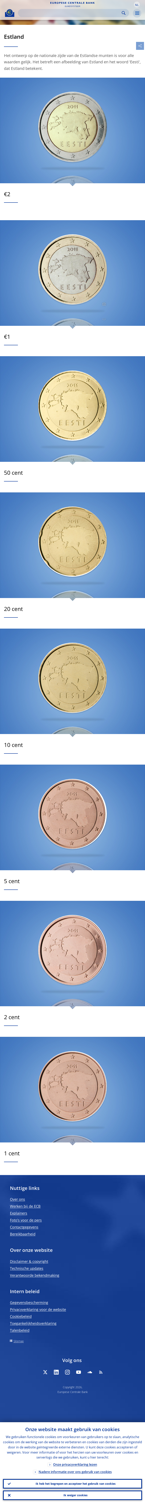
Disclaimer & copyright (29, 1261)
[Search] (70, 13)
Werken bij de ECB (25, 1206)
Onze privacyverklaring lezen (75, 1465)
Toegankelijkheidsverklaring (33, 1323)
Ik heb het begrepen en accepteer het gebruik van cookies (76, 1484)
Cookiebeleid (21, 1316)
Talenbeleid (19, 1330)
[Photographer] (103, 304)
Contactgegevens (24, 1227)
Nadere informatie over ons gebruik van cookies (75, 1472)
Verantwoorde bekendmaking (34, 1275)
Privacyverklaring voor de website (38, 1309)
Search (123, 13)
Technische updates (26, 1268)
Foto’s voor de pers (26, 1220)
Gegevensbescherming (29, 1302)
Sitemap (19, 1341)
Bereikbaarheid (22, 1234)
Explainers (18, 1213)
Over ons (17, 1199)
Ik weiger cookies (75, 1495)
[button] (137, 5)
